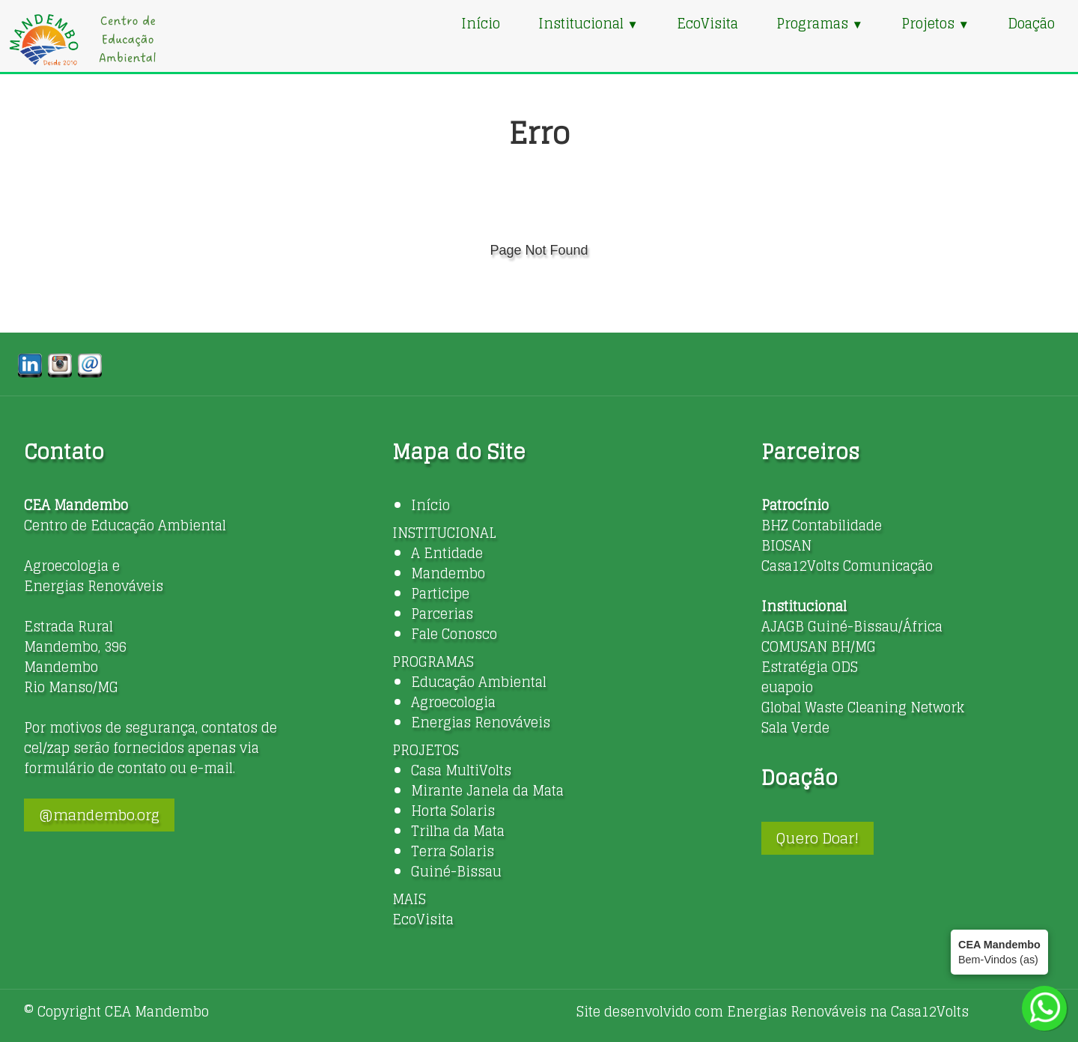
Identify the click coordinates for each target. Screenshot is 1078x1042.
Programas (819, 23)
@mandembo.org (99, 815)
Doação (1031, 23)
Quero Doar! (817, 838)
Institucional (588, 23)
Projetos (935, 23)
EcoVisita (707, 23)
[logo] (82, 39)
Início (480, 23)
